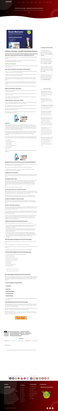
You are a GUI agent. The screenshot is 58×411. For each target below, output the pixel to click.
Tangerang (23, 399)
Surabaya (23, 393)
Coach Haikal (18, 129)
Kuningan (23, 389)
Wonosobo (22, 267)
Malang (23, 392)
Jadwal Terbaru (33, 386)
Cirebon (23, 388)
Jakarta (23, 396)
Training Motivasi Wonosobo (16, 335)
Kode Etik (32, 395)
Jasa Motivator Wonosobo (13, 331)
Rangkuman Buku (34, 393)
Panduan (32, 390)
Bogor (23, 400)
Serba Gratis (33, 388)
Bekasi (23, 397)
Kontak (32, 398)
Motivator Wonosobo (11, 74)
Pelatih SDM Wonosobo (14, 334)
